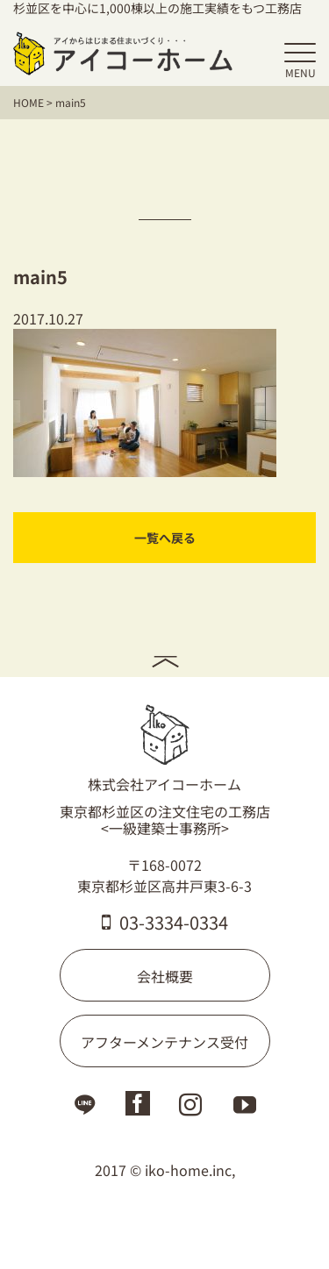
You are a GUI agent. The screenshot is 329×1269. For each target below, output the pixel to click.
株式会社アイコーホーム (164, 749)
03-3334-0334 (165, 922)
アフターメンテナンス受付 (164, 1041)
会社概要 (165, 976)
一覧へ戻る (165, 537)
